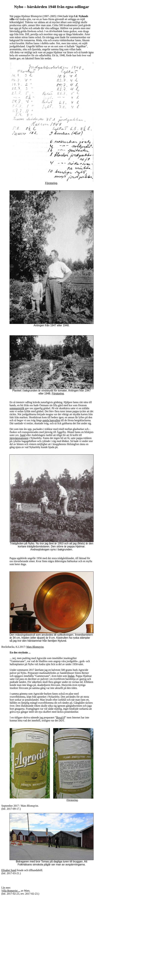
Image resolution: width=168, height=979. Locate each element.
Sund (22, 435)
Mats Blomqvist (35, 646)
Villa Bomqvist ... (10, 890)
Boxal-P (60, 717)
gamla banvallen (51, 420)
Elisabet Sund (8, 870)
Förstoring (51, 183)
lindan (71, 675)
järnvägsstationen (19, 438)
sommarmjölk (17, 408)
